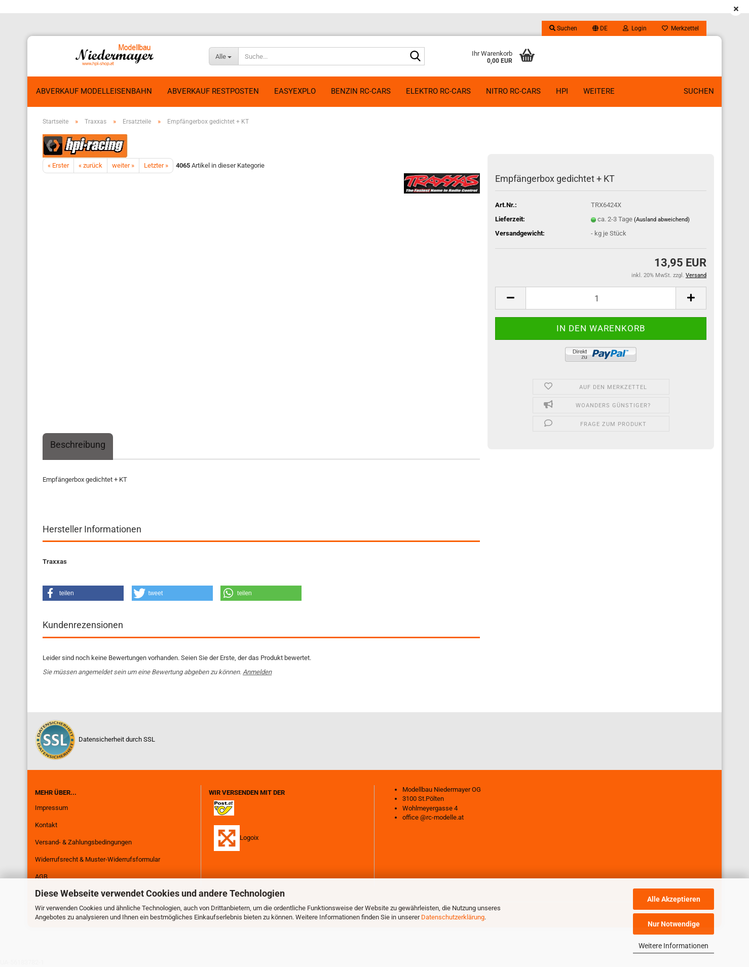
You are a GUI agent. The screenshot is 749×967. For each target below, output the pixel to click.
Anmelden (257, 672)
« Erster (58, 165)
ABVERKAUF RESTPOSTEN (213, 91)
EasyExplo (295, 91)
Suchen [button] (563, 28)
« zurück (90, 165)
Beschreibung (77, 444)
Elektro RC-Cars (438, 91)
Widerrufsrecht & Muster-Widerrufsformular (97, 859)
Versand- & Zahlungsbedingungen (83, 842)
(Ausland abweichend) (662, 219)
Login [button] (635, 28)
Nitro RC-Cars (513, 91)
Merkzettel (680, 28)
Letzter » (156, 165)
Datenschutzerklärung (452, 917)
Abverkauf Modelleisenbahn (94, 91)
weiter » (123, 165)
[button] (600, 28)
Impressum (51, 807)
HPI (562, 91)
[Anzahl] (601, 298)
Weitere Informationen (673, 946)
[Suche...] (223, 56)
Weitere (599, 91)
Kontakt (46, 825)
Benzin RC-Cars (361, 91)
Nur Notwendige (674, 924)
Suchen (699, 91)
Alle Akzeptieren (673, 899)
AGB (41, 876)
